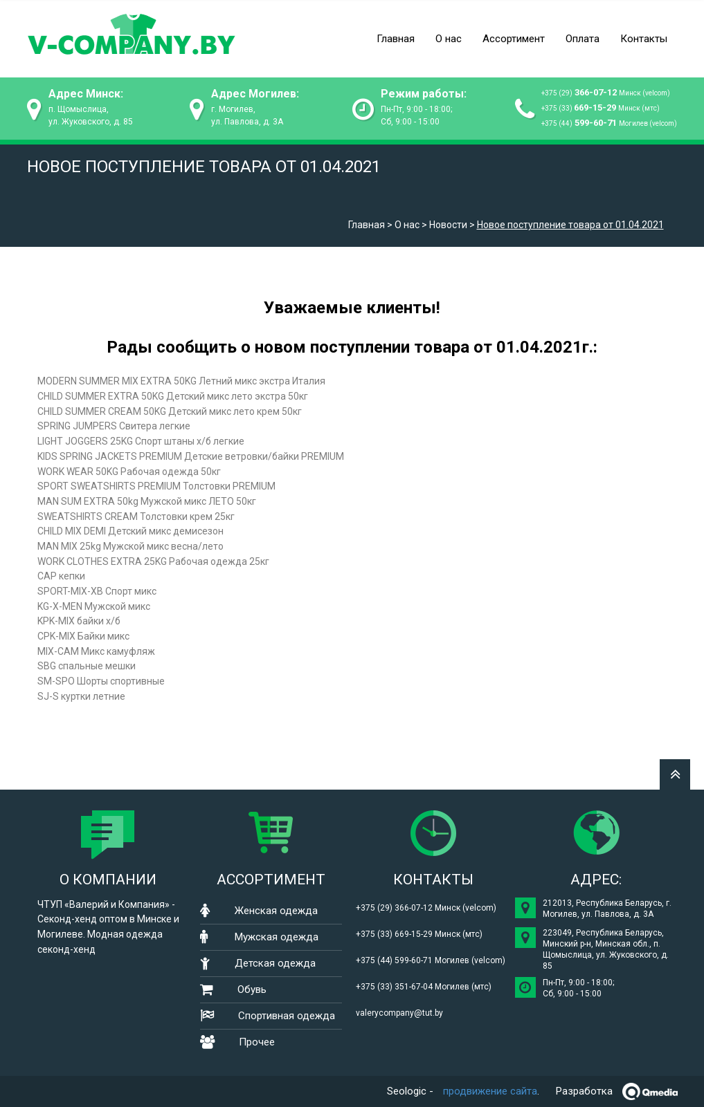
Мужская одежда (276, 937)
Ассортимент (513, 38)
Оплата (582, 38)
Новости (448, 224)
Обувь (252, 989)
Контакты (643, 38)
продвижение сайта (490, 1091)
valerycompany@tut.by (399, 1013)
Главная (396, 38)
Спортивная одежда (286, 1016)
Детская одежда (275, 963)
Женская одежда (276, 910)
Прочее (257, 1042)
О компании (108, 879)
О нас (448, 38)
